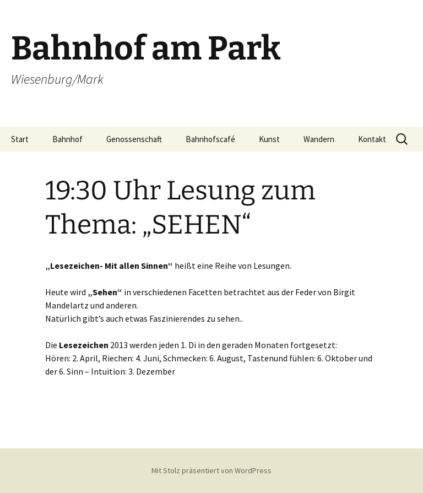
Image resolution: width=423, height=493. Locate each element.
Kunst (269, 139)
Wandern (318, 139)
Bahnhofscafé (210, 139)
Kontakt (372, 139)
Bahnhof (67, 139)
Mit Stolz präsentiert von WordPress (211, 470)
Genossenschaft (134, 139)
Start (20, 139)
